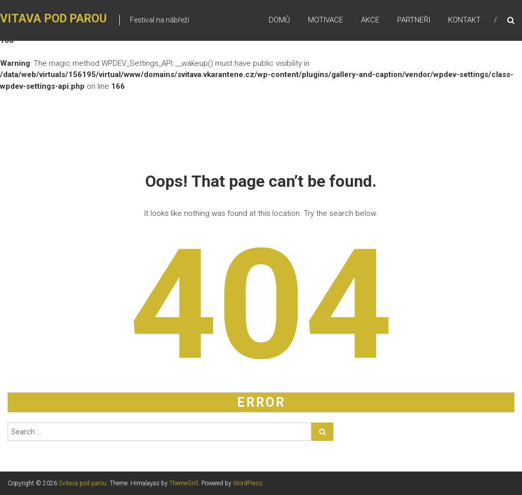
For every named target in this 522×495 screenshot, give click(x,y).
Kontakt (464, 19)
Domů (279, 19)
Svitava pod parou (83, 483)
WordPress (248, 483)
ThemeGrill (183, 483)
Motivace (325, 19)
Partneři (413, 19)
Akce (370, 19)
